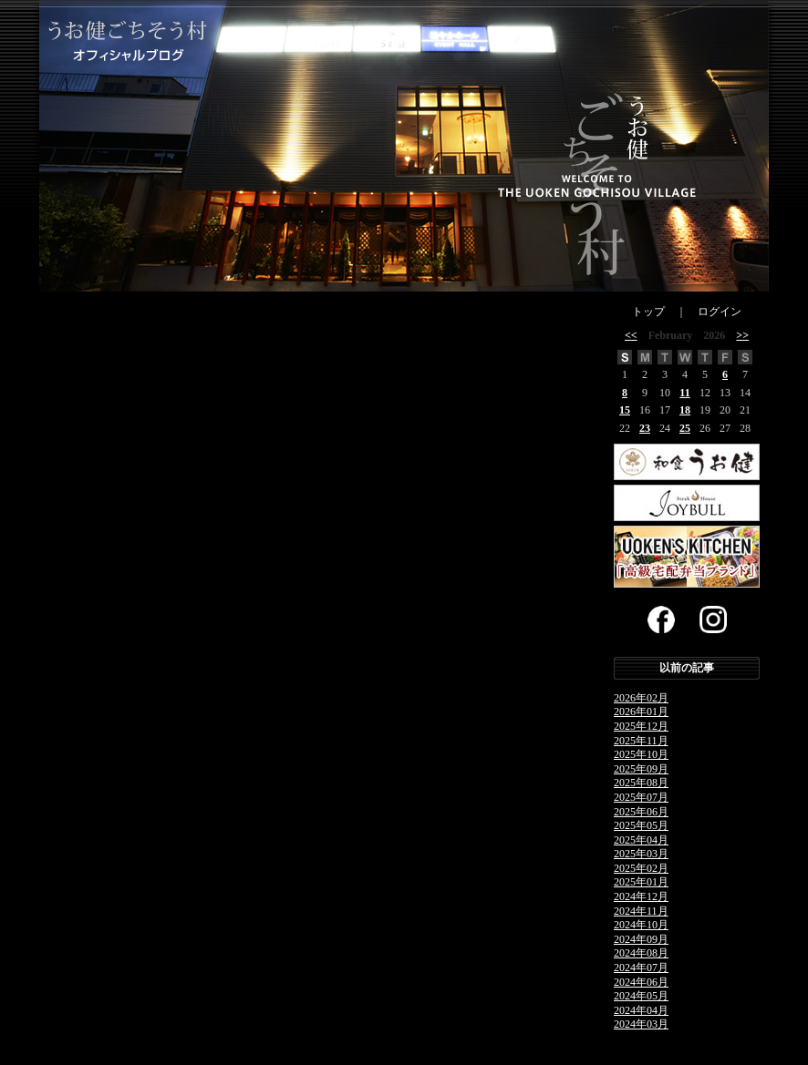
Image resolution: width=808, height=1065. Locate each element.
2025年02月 (641, 868)
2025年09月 (641, 769)
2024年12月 (641, 896)
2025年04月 (641, 840)
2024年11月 (641, 911)
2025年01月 (641, 882)
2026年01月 (641, 711)
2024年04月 (641, 1010)
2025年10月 (641, 754)
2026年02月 (641, 697)
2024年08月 (641, 953)
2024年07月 (641, 967)
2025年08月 (641, 782)
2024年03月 (641, 1024)
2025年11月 (641, 740)
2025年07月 (641, 797)
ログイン (719, 311)
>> (742, 335)
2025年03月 (641, 853)
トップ (648, 311)
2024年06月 (641, 982)
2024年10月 (641, 924)
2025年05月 (641, 825)
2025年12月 (641, 726)
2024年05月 (641, 995)
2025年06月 (641, 811)
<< (631, 335)
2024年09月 (641, 939)
